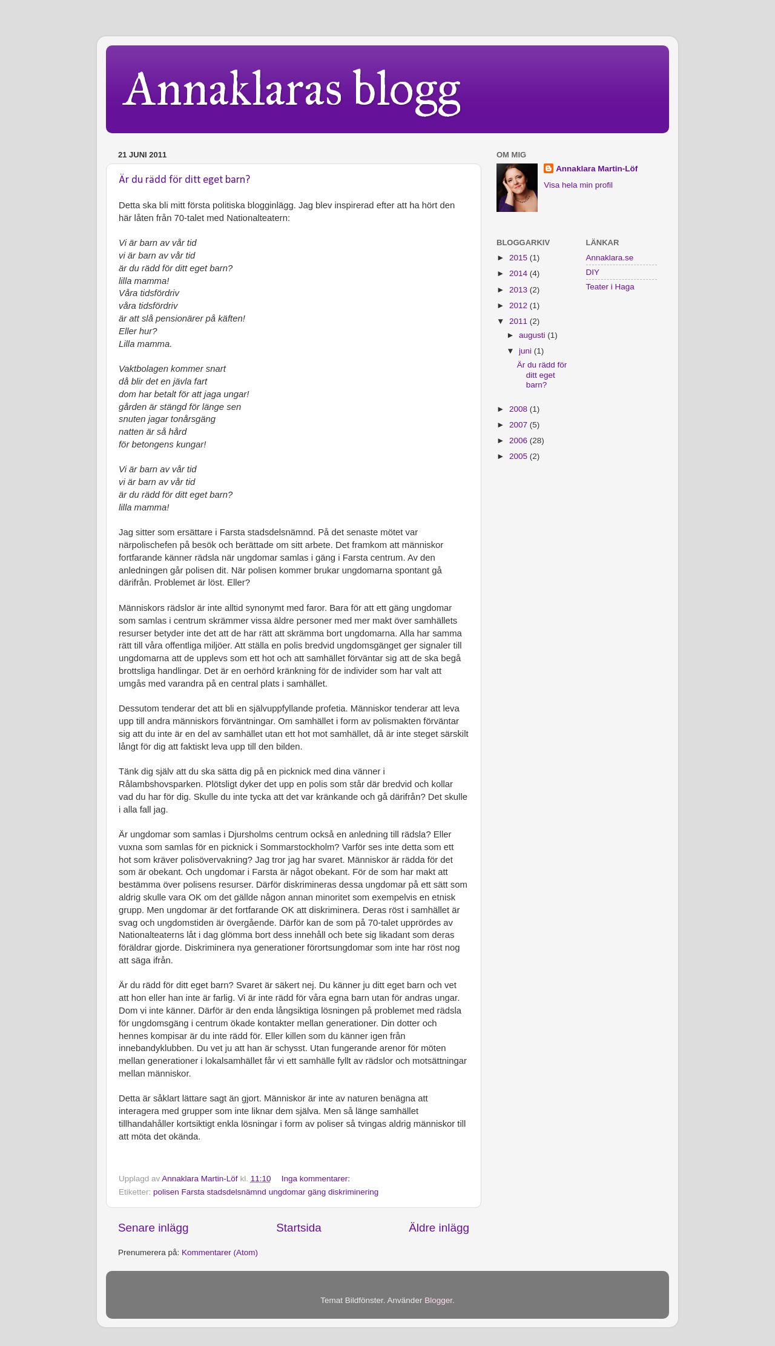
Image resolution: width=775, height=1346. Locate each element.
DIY (593, 272)
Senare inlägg (153, 1227)
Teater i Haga (610, 286)
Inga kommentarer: (317, 1178)
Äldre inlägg (439, 1227)
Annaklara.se (610, 257)
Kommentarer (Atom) (220, 1252)
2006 (519, 440)
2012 (519, 305)
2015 (519, 257)
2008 (519, 409)
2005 (519, 456)
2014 (519, 273)
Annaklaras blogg (292, 88)
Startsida (299, 1227)
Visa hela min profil (578, 185)
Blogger (438, 1300)
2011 (519, 321)
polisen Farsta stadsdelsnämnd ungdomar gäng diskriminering (265, 1191)
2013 (519, 289)
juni (526, 350)
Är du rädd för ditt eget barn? (184, 180)
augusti (533, 335)
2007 (519, 424)
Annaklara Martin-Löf (597, 168)
